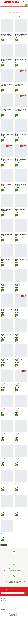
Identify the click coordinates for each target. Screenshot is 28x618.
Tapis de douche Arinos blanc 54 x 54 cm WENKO (20, 310)
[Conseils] (14, 552)
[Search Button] (26, 5)
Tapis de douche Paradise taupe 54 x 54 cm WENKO (21, 435)
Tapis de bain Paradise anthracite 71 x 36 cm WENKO (6, 385)
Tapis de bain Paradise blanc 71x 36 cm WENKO (7, 360)
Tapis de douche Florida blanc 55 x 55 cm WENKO (20, 185)
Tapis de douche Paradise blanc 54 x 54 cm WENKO (7, 435)
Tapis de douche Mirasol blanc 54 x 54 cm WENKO (6, 285)
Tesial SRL (18, 616)
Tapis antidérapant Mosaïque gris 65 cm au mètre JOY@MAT (6, 535)
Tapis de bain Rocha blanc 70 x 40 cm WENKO (20, 335)
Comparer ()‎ (21, 16)
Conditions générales (14, 614)
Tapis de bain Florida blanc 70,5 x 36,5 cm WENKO (6, 210)
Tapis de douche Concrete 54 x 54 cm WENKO (7, 135)
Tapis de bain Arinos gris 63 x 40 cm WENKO (7, 410)
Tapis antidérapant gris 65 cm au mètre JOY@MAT (20, 460)
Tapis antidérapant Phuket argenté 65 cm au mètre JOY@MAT (7, 510)
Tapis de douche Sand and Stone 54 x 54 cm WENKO (7, 160)
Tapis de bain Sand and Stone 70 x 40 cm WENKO (20, 160)
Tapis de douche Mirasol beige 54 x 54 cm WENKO (20, 285)
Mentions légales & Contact (14, 613)
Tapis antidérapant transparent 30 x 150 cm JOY (7, 60)
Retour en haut (3, 545)
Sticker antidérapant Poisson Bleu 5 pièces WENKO (7, 85)
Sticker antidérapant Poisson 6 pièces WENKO (6, 110)
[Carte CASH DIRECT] (14, 575)
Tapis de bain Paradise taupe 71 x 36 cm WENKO (21, 360)
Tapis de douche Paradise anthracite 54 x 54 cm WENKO (7, 460)
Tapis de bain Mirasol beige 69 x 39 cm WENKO (6, 260)
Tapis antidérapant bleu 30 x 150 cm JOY (21, 60)
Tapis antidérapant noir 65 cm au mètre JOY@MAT (6, 485)
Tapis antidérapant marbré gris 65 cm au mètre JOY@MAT (20, 510)
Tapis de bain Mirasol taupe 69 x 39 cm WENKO (21, 260)
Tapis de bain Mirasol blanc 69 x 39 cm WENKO (20, 235)
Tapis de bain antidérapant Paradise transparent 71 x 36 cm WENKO (21, 35)
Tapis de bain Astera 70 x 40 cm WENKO (6, 185)
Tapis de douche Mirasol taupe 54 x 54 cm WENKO (6, 310)
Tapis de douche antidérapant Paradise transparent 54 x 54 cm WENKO (6, 35)
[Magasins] (14, 564)
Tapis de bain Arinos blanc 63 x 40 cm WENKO (20, 385)
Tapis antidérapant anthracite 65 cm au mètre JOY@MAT (20, 485)
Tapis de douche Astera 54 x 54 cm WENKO (6, 235)
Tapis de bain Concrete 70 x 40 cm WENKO (20, 135)
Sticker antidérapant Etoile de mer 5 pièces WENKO (20, 110)
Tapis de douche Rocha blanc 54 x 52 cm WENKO (21, 410)
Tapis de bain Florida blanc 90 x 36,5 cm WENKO (21, 210)
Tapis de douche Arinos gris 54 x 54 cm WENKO (6, 335)
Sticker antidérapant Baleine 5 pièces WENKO (20, 85)
